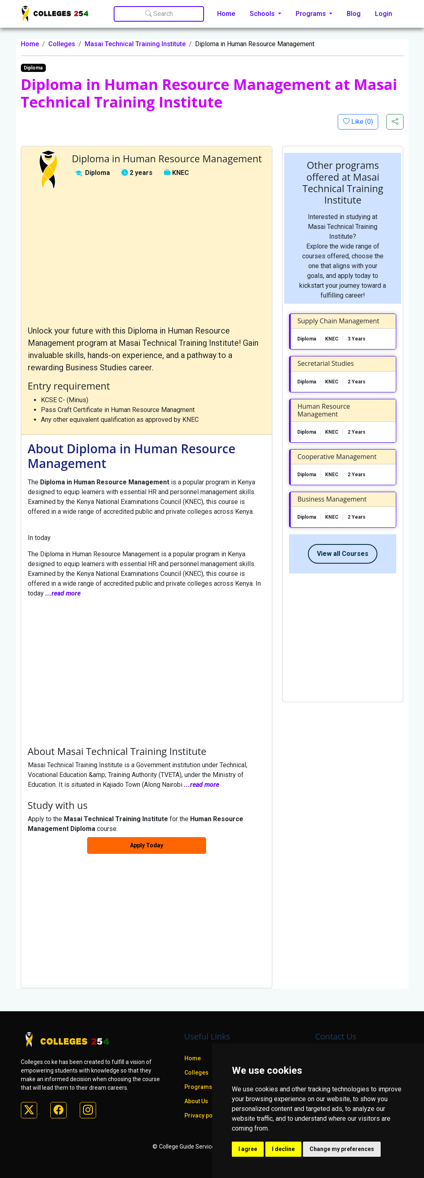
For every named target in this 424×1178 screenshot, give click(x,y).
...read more (63, 593)
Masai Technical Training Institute (135, 44)
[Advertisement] (147, 257)
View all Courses (342, 554)
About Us (196, 1101)
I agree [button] (247, 1149)
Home (226, 14)
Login (383, 14)
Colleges (61, 44)
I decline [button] (283, 1149)
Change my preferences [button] (342, 1149)
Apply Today (146, 845)
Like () (361, 121)
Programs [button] (312, 14)
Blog (354, 14)
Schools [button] (263, 14)
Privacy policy (203, 1115)
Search (159, 14)
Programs (198, 1087)
